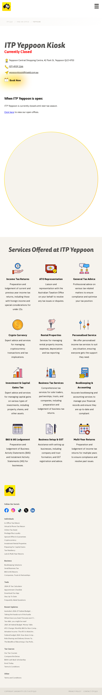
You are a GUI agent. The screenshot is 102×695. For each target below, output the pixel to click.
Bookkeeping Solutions (13, 565)
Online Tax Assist (10, 530)
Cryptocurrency (10, 540)
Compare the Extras (12, 656)
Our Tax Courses (10, 653)
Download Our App (11, 593)
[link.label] (6, 510)
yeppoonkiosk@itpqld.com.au (23, 72)
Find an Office (23, 22)
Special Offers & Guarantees (15, 537)
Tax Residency (9, 550)
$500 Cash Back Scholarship (15, 660)
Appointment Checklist (13, 590)
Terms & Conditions (11, 667)
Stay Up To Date (10, 597)
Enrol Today (9, 663)
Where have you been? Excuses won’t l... (19, 618)
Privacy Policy (75, 691)
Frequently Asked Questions (15, 600)
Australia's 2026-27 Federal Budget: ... (18, 611)
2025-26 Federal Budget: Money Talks (18, 625)
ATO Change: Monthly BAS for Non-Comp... (20, 628)
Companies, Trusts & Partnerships (17, 575)
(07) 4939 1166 (16, 66)
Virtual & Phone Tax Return (14, 526)
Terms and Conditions (12, 678)
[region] (51, 179)
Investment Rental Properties (15, 543)
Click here (9, 112)
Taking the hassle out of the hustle (17, 614)
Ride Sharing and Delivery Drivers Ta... (18, 638)
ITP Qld (10, 22)
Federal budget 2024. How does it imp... (19, 635)
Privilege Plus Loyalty (12, 533)
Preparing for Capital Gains (14, 547)
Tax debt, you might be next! (15, 621)
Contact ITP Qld (90, 691)
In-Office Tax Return (12, 523)
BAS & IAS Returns (11, 572)
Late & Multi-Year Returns (14, 554)
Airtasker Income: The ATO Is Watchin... (19, 632)
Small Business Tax (11, 568)
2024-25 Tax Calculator (13, 586)
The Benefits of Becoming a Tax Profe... (19, 642)
